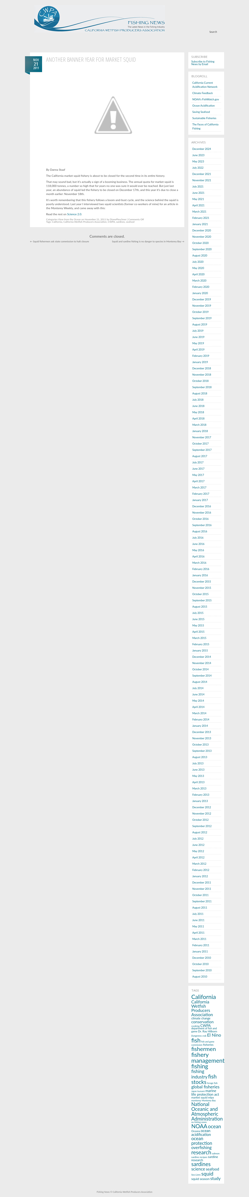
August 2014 (199, 681)
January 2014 (200, 725)
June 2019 (198, 337)
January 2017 (200, 500)
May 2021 (198, 199)
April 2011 (198, 932)
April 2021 (198, 205)
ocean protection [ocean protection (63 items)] (201, 1141)
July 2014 (198, 688)
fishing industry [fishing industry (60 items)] (199, 1074)
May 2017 (198, 475)
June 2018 (198, 406)
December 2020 (201, 230)
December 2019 (201, 299)
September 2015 (202, 600)
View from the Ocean (69, 219)
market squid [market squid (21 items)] (199, 1097)
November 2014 (201, 663)
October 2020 (200, 243)
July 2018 (198, 399)
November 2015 (201, 587)
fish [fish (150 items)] (196, 1040)
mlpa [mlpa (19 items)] (211, 1097)
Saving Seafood (201, 111)
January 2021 (200, 224)
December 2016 (201, 506)
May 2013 (198, 776)
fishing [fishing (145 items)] (199, 1066)
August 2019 (199, 324)
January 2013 (200, 801)
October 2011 (200, 895)
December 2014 (201, 656)
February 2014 (200, 719)
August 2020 (199, 255)
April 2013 (198, 782)
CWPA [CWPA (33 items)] (205, 1025)
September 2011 (202, 901)
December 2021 (201, 174)
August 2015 (199, 606)
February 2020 (200, 286)
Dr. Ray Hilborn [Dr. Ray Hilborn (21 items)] (207, 1031)
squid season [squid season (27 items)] (200, 1179)
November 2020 (201, 236)
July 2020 (198, 261)
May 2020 (198, 268)
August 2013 (199, 757)
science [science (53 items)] (198, 1169)
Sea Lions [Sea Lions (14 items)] (196, 1174)
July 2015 (198, 612)
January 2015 (200, 650)
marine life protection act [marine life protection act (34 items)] (205, 1092)
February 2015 (200, 644)
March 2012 (199, 863)
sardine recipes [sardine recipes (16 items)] (199, 1157)
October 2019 (200, 312)
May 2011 (198, 926)
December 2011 (201, 882)
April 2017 (198, 481)
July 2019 (198, 330)
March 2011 (199, 939)
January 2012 (200, 876)
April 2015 (198, 631)
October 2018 (200, 380)
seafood (130, 221)
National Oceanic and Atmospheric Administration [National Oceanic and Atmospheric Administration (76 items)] (207, 1111)
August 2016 (199, 531)
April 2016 (198, 556)
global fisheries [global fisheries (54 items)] (205, 1086)
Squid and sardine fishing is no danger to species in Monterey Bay (148, 241)
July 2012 (198, 838)
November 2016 (201, 512)
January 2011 (200, 951)
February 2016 (200, 569)
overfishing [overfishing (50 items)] (201, 1147)
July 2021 (198, 186)
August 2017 (199, 456)
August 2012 (199, 832)
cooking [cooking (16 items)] (195, 1026)
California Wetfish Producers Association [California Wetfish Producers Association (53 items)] (202, 1008)
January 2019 (200, 362)
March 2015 (199, 638)
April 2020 (198, 274)
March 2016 (199, 562)
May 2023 (198, 161)
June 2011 (198, 920)
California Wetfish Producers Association (85, 221)
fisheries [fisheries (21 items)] (208, 1044)
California (57, 221)
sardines (120, 221)
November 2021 (201, 180)
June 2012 (198, 844)
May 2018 (198, 412)
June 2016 (198, 544)
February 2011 (200, 945)
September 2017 (202, 449)
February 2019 (200, 355)
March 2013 (199, 788)
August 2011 (199, 907)
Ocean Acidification (203, 105)
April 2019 (198, 349)
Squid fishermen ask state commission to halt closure (59, 241)
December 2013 (201, 732)
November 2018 (201, 374)
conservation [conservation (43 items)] (202, 1021)
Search (213, 32)
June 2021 (198, 192)
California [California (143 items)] (203, 996)
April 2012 (198, 857)
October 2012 (200, 819)
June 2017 (198, 468)
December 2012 (201, 807)
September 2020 (202, 249)
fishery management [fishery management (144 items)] (208, 1057)
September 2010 (202, 970)
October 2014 (200, 669)
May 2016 (198, 550)
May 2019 (198, 343)
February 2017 (200, 493)
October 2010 (200, 964)
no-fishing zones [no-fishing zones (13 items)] (199, 1122)
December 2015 (201, 581)
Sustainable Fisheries (204, 118)
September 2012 (202, 826)
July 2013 (198, 763)
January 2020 (200, 293)
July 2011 (198, 913)
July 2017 (198, 462)
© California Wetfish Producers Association (131, 1192)
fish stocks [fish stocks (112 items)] (204, 1079)
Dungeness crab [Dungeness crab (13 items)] (199, 1035)
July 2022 (198, 167)
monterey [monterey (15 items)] (196, 1100)
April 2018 (198, 418)
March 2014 (199, 713)
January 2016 (200, 575)
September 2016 (202, 525)
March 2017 (199, 487)
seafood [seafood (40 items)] (212, 1169)
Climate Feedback (202, 93)
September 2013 (202, 750)
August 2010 (199, 976)
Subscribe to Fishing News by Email (202, 63)
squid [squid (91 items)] (207, 1174)
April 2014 (198, 707)
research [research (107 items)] (201, 1152)
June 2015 (198, 619)
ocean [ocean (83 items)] (214, 1126)
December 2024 (201, 148)
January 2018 (200, 431)
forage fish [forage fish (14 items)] (212, 1083)
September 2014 (202, 675)
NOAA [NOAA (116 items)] (199, 1126)
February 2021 (200, 217)
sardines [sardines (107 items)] (201, 1164)
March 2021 (199, 211)
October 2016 (200, 518)
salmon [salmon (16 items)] (216, 1153)
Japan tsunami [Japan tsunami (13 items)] (198, 1091)
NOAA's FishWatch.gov (205, 99)
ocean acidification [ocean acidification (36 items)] (201, 1132)
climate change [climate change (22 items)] (201, 1018)
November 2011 (201, 888)
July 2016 (198, 537)
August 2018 (199, 393)
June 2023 (198, 155)
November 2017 (201, 437)
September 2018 (202, 387)
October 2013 (200, 744)
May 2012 (198, 851)
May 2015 (198, 625)
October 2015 (200, 594)
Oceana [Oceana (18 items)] (195, 1131)
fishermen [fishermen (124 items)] (203, 1048)
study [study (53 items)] (215, 1178)
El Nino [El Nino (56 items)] (214, 1035)
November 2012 (201, 813)
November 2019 (201, 305)
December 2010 (201, 957)
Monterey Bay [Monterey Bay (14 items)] (209, 1100)
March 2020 (199, 280)
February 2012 (200, 870)
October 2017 (200, 443)
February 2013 (200, 794)
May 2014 (198, 700)
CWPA (111, 221)
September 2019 (202, 318)
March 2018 (199, 424)
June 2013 (198, 769)
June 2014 (198, 694)
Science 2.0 (74, 214)
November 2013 (201, 738)
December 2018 (201, 368)
